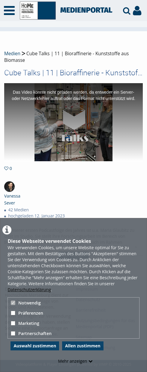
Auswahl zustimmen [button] (35, 346)
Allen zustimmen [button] (82, 346)
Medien (12, 53)
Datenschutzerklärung (29, 289)
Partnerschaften (31, 333)
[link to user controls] (137, 10)
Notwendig (26, 303)
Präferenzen (27, 313)
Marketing (25, 323)
